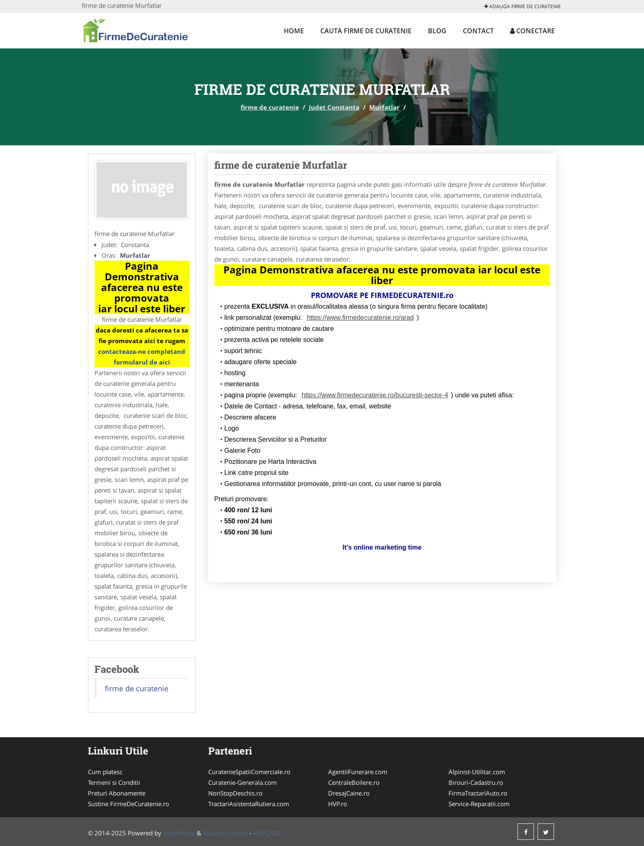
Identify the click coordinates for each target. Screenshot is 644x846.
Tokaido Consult (225, 833)
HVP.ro (337, 804)
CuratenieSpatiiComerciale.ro (249, 772)
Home (294, 30)
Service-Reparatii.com (479, 804)
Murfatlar (384, 107)
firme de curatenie (270, 107)
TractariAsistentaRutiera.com (248, 804)
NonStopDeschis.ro (235, 793)
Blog (437, 30)
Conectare (532, 30)
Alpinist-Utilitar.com (476, 772)
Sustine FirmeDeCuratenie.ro (128, 804)
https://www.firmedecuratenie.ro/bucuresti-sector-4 (374, 395)
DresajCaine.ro (349, 793)
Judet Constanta (334, 107)
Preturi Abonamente (116, 793)
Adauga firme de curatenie (522, 6)
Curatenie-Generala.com (242, 782)
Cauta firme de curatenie (366, 30)
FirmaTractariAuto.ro (477, 793)
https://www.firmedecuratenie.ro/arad (360, 317)
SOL (276, 833)
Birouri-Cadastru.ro (475, 782)
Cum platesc (105, 772)
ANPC (261, 833)
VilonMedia (179, 833)
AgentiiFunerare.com (357, 772)
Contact (478, 30)
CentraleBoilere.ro (354, 782)
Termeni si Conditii (114, 782)
